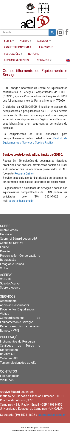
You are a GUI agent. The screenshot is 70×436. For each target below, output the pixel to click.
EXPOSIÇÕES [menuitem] (46, 47)
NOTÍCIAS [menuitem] (33, 53)
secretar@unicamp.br (21, 201)
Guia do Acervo (10, 283)
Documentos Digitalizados (17, 309)
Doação (5, 251)
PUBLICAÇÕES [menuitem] (11, 54)
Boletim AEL (8, 354)
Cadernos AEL (9, 358)
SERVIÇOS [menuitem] (42, 41)
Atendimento (8, 301)
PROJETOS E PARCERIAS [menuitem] (17, 47)
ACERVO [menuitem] (24, 41)
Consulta (5, 279)
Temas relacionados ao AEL (18, 362)
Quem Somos (9, 230)
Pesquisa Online (23, 173)
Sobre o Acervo (10, 287)
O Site (4, 268)
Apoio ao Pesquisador (14, 305)
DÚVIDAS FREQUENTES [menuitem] (16, 60)
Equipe (4, 247)
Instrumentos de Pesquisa (17, 341)
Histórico (6, 234)
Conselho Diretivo (11, 243)
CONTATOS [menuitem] (42, 61)
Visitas (4, 313)
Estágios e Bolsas (12, 264)
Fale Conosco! (9, 376)
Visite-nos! (7, 380)
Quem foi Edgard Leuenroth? (18, 238)
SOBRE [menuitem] (7, 41)
